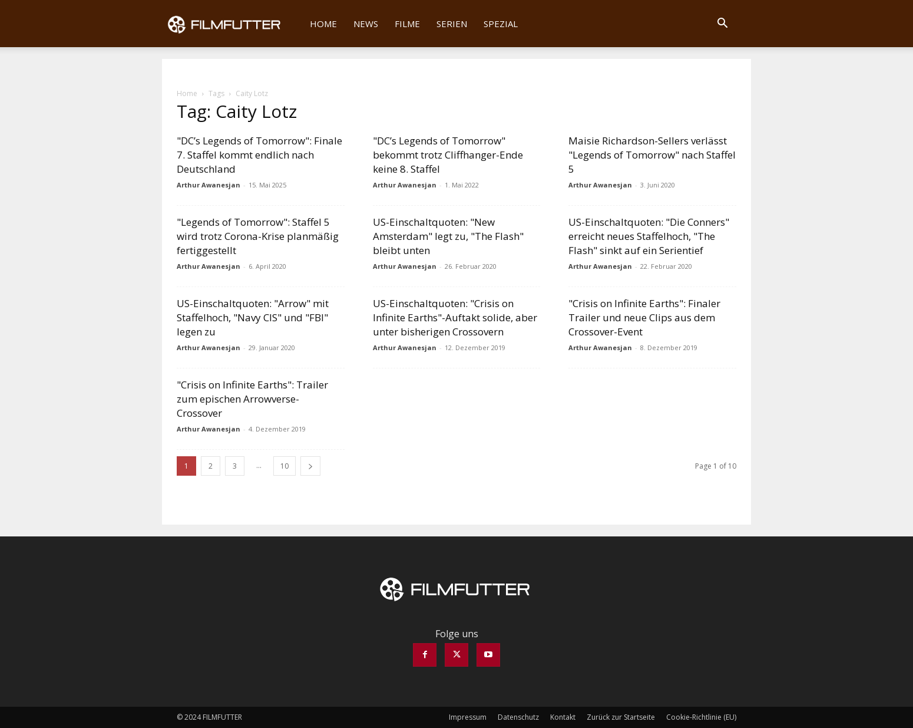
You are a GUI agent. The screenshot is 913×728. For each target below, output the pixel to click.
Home (323, 23)
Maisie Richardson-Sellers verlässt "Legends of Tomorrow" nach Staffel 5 (652, 155)
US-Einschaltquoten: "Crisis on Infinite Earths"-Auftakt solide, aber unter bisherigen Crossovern (455, 317)
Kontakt (562, 717)
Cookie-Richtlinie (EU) (701, 717)
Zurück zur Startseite (621, 717)
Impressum (468, 717)
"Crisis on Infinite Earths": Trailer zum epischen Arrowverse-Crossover (252, 399)
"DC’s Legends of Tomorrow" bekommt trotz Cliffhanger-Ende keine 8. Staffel (448, 155)
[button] (722, 24)
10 (284, 466)
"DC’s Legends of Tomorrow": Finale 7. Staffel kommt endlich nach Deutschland (259, 155)
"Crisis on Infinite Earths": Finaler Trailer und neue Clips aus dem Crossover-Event (644, 317)
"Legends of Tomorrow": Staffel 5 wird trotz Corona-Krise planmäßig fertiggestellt (258, 236)
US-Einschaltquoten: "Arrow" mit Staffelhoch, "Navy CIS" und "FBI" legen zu (253, 317)
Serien (451, 23)
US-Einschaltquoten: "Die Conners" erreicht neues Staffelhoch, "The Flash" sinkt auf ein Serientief (648, 236)
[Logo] (232, 23)
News (365, 23)
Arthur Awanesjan (208, 184)
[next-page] (310, 466)
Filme (407, 23)
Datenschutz (518, 717)
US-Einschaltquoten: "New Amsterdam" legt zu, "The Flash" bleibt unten (448, 236)
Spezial (501, 23)
